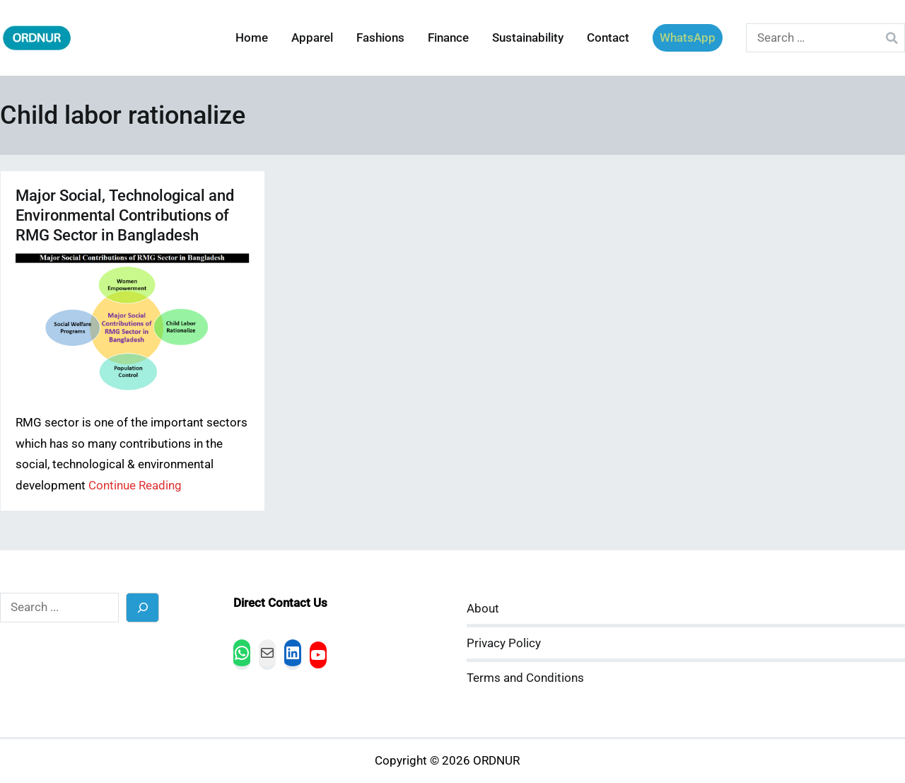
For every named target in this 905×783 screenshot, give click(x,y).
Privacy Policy (504, 643)
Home (251, 38)
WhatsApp (688, 38)
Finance (448, 38)
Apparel (312, 38)
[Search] (142, 607)
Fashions (380, 38)
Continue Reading (135, 485)
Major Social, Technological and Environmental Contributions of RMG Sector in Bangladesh (125, 215)
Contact (608, 38)
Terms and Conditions (525, 678)
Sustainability (528, 38)
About (483, 608)
